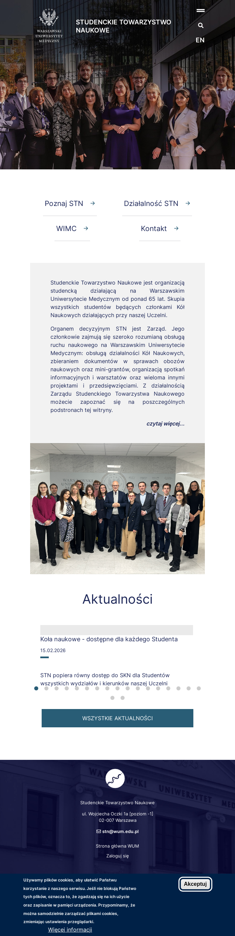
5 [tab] (77, 688)
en (200, 40)
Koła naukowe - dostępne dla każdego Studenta (109, 639)
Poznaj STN (64, 203)
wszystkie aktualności (117, 718)
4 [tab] (67, 688)
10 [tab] (128, 688)
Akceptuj (195, 884)
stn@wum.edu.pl (120, 831)
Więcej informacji (70, 929)
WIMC (66, 228)
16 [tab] (189, 688)
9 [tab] (117, 688)
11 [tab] (138, 688)
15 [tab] (178, 688)
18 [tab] (112, 698)
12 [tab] (148, 688)
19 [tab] (123, 698)
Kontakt (154, 228)
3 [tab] (57, 688)
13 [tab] (158, 688)
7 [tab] (97, 688)
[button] (194, 10)
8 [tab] (107, 688)
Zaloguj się (117, 855)
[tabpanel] (116, 659)
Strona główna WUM (117, 846)
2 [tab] (46, 688)
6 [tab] (87, 688)
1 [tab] (36, 688)
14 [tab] (168, 688)
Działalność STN (151, 203)
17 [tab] (199, 688)
